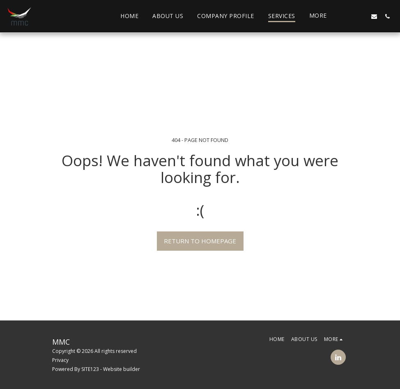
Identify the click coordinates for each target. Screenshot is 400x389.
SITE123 (90, 369)
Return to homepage (200, 241)
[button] (348, 16)
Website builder (121, 369)
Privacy (60, 360)
